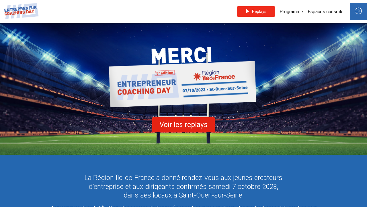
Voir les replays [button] (183, 124)
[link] (291, 11)
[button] (256, 11)
